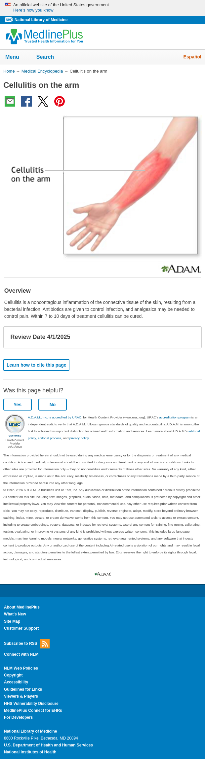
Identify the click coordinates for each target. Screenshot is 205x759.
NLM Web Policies (21, 668)
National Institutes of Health (30, 752)
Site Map (12, 621)
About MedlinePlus (22, 607)
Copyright (13, 675)
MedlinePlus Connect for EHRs (33, 710)
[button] (191, 337)
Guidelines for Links (23, 689)
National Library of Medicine (41, 19)
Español (192, 56)
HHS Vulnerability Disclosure (31, 703)
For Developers (18, 717)
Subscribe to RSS (27, 643)
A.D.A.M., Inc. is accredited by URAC (54, 417)
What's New (15, 614)
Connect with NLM (21, 654)
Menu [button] (16, 57)
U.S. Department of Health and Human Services (48, 745)
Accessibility (16, 682)
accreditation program (174, 417)
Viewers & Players (21, 696)
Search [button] (49, 57)
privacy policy (79, 438)
